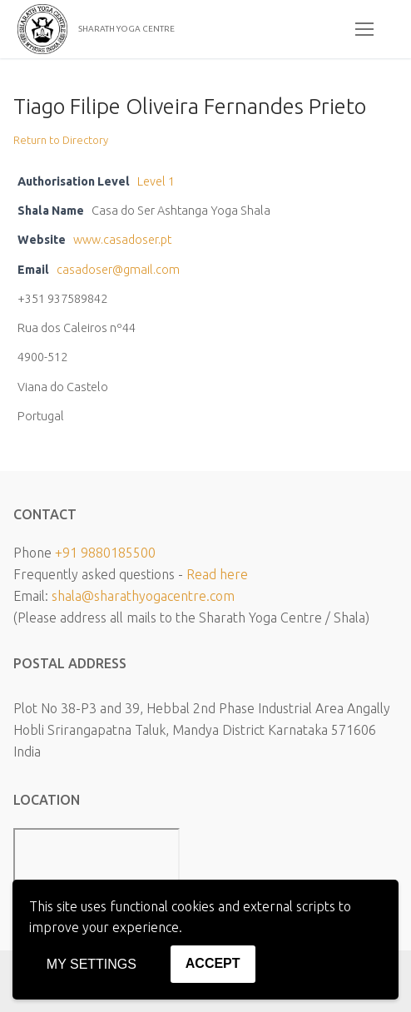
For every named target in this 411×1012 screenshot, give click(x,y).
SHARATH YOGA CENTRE (126, 28)
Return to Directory (60, 140)
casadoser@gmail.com (118, 269)
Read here (217, 574)
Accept (213, 963)
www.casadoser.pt (122, 239)
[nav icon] (364, 29)
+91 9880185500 (105, 552)
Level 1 (156, 181)
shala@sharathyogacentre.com (143, 595)
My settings (91, 964)
